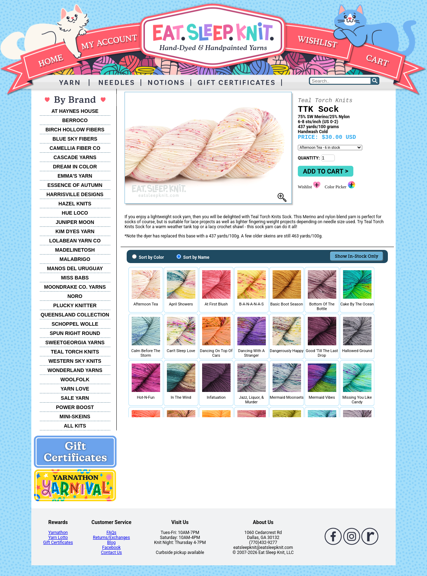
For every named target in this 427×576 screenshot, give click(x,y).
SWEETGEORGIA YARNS (75, 342)
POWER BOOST (75, 407)
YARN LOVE (74, 389)
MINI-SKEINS (74, 416)
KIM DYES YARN (75, 231)
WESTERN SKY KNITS (74, 361)
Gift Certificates (58, 542)
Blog (111, 542)
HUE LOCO (75, 213)
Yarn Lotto (58, 537)
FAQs (111, 532)
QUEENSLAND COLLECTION (75, 315)
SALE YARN (75, 398)
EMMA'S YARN (75, 176)
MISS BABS (75, 278)
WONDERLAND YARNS (74, 370)
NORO (75, 296)
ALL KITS (75, 426)
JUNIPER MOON (75, 222)
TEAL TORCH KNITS (75, 352)
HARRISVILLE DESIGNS (74, 194)
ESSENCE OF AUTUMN (74, 185)
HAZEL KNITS (74, 203)
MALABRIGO (74, 259)
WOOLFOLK (75, 379)
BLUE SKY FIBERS (75, 139)
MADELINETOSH (75, 250)
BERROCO (75, 120)
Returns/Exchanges (111, 537)
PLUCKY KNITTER (75, 305)
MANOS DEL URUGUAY (75, 268)
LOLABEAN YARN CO (75, 241)
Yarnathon (58, 532)
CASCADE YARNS (74, 157)
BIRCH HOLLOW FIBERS (75, 129)
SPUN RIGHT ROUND (75, 333)
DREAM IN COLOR (75, 166)
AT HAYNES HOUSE (74, 111)
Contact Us (111, 552)
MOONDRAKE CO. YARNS (75, 287)
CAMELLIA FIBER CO (74, 148)
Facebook (111, 547)
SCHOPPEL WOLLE (75, 324)
